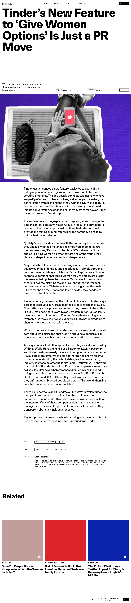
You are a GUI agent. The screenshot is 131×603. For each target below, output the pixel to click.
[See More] (70, 449)
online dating (61, 450)
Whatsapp (39, 442)
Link (62, 442)
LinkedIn (50, 442)
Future (69, 4)
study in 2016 (87, 362)
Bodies (57, 4)
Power (44, 4)
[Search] (120, 3)
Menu (125, 4)
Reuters (66, 315)
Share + (124, 90)
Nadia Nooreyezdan (64, 91)
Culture (48, 450)
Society (82, 4)
